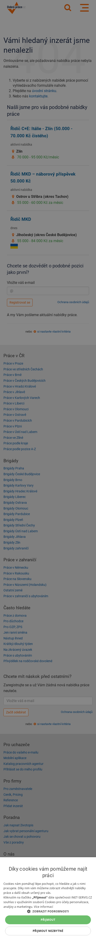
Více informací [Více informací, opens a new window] (43, 907)
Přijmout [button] (48, 920)
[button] (48, 911)
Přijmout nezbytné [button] (48, 931)
